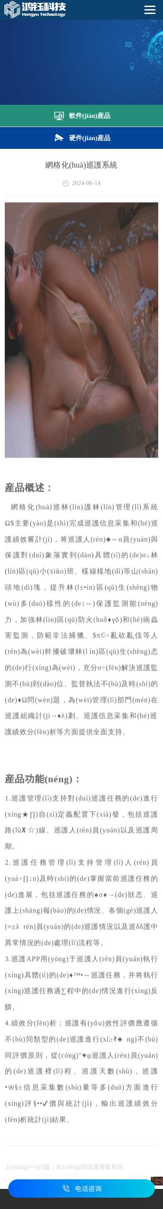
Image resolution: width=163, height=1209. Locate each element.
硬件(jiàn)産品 (81, 137)
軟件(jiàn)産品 (81, 114)
